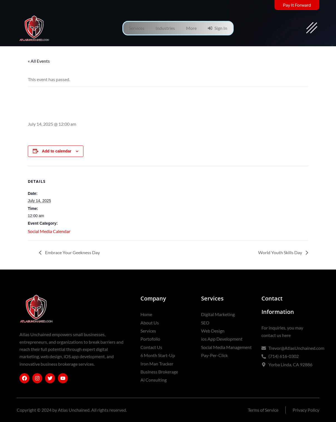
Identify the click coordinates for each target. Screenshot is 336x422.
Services (136, 28)
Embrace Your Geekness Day (72, 252)
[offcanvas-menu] (311, 28)
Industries (165, 28)
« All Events (39, 61)
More (191, 28)
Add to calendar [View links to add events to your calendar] (56, 151)
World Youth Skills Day (280, 252)
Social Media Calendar (49, 231)
